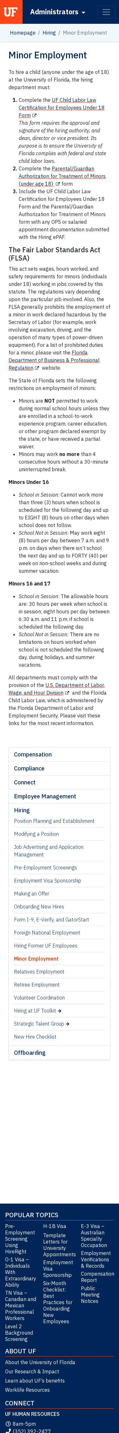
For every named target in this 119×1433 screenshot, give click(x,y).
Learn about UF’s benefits (35, 1380)
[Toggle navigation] (106, 12)
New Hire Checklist (35, 1036)
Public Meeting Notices (90, 1294)
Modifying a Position (36, 834)
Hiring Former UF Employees (45, 945)
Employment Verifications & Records (96, 1259)
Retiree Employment (37, 984)
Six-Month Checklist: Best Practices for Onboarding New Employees (57, 1302)
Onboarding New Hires (39, 906)
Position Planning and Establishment (54, 821)
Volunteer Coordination (39, 997)
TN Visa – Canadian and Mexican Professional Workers (20, 1305)
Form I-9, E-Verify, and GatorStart (51, 919)
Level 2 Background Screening (19, 1332)
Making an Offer (31, 893)
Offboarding (30, 1052)
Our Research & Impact (32, 1371)
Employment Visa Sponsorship (47, 880)
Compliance (29, 768)
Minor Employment (36, 958)
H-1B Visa (54, 1226)
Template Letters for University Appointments (59, 1245)
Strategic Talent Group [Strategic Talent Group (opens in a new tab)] (39, 1023)
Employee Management (45, 796)
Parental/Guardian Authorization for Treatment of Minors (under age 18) (62, 176)
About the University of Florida (40, 1362)
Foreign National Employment (47, 932)
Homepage (23, 33)
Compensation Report (97, 1277)
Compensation (33, 754)
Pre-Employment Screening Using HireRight (20, 1239)
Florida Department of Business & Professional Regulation (54, 360)
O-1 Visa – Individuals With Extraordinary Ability (20, 1272)
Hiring (49, 33)
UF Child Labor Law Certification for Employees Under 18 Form (62, 107)
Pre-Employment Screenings (45, 867)
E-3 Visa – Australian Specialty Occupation (94, 1235)
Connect (25, 782)
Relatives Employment (39, 971)
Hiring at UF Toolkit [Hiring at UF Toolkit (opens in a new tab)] (35, 1010)
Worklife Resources (27, 1390)
